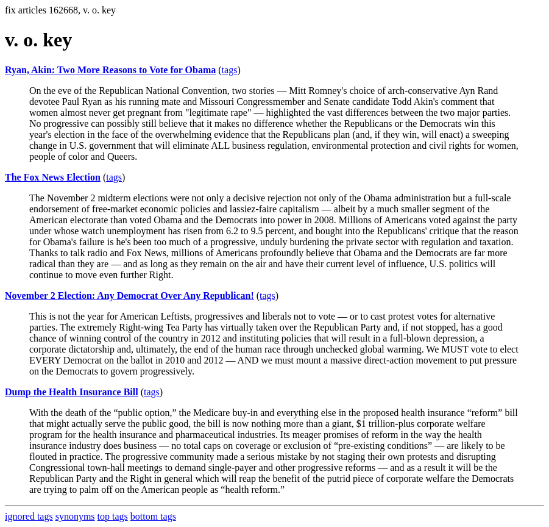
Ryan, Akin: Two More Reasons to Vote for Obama (110, 70)
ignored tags (29, 516)
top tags (112, 516)
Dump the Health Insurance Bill (71, 392)
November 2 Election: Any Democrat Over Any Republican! (129, 295)
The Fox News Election (53, 177)
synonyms (75, 516)
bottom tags (153, 516)
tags (230, 70)
